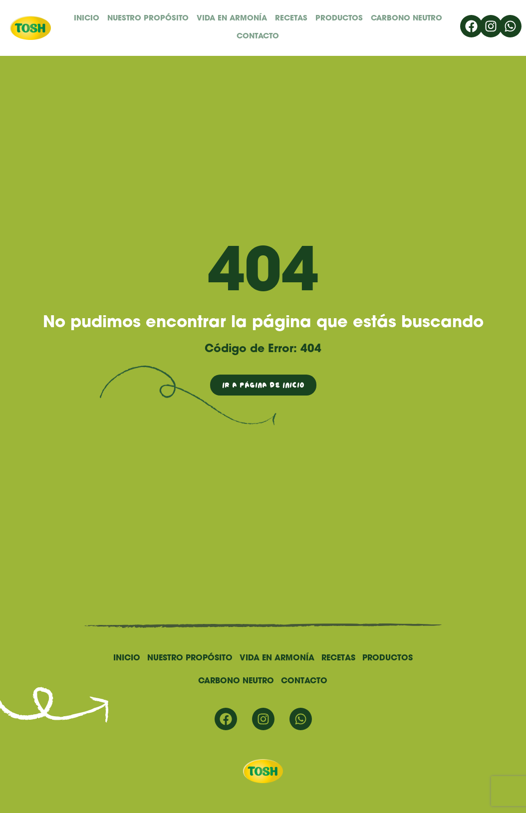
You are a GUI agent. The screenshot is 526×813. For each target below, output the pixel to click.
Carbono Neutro (406, 18)
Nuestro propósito (148, 18)
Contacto (258, 36)
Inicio (86, 18)
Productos (339, 18)
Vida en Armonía (232, 18)
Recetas (291, 18)
